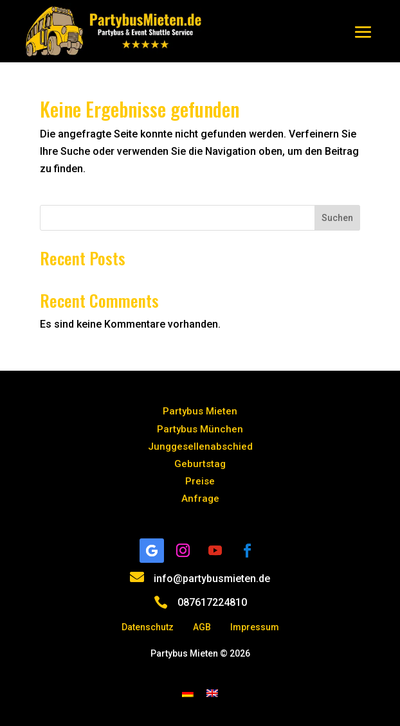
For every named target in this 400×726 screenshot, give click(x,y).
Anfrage (200, 498)
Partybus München (200, 429)
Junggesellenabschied (200, 446)
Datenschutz (148, 627)
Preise (200, 481)
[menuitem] (188, 693)
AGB (202, 627)
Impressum (254, 627)
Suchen (337, 218)
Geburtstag (200, 464)
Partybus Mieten (200, 411)
